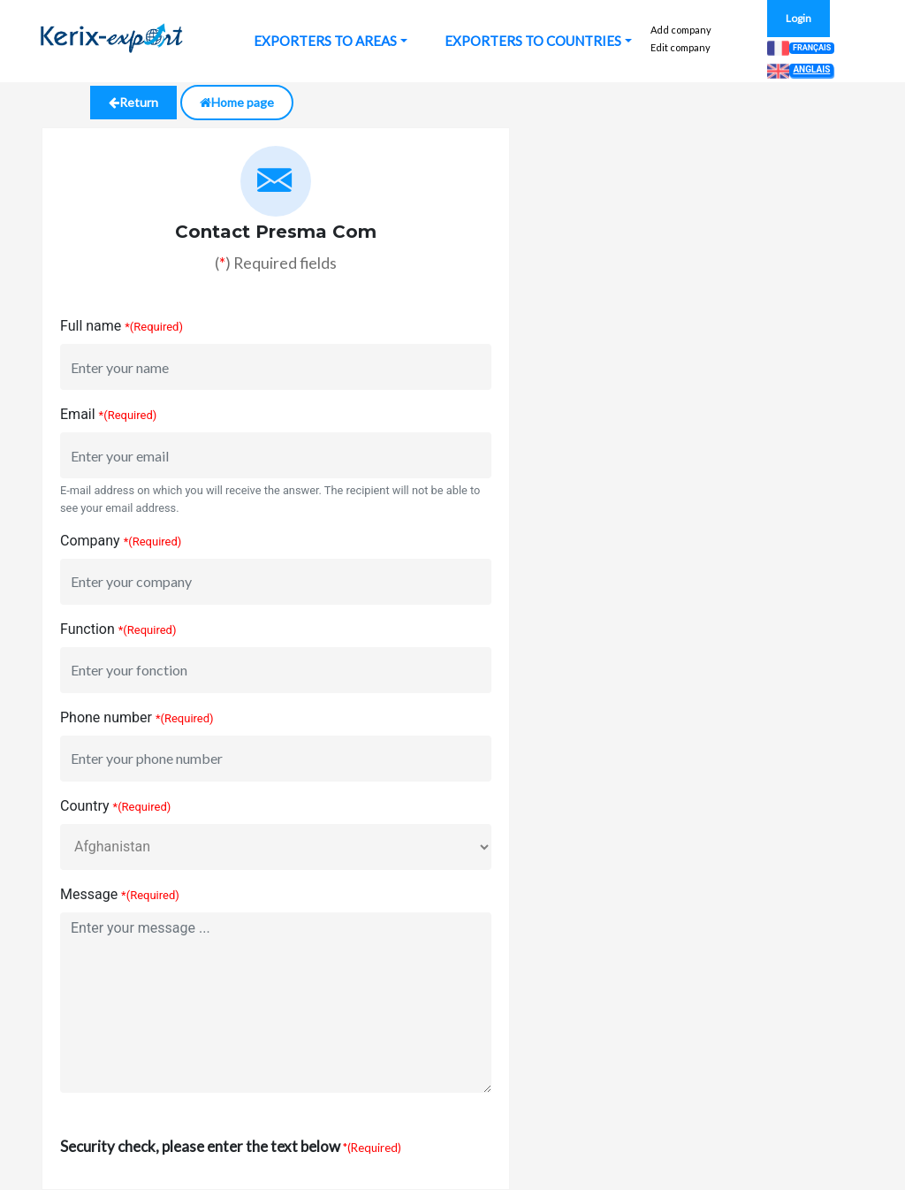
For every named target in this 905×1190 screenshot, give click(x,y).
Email (77, 414)
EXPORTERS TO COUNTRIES (533, 41)
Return (133, 102)
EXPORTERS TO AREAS (325, 41)
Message (89, 894)
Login (798, 18)
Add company (680, 29)
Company (90, 540)
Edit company (680, 47)
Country (85, 805)
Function (87, 629)
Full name (90, 325)
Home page (237, 102)
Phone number (106, 717)
